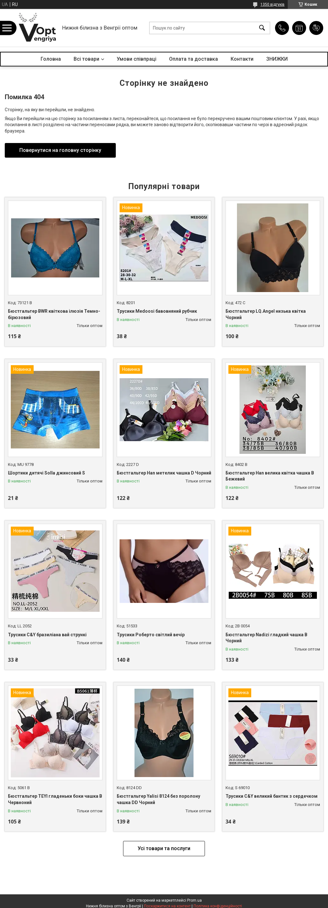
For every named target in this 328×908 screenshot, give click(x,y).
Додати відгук (316, 28)
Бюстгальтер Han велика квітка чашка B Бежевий (270, 476)
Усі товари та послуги (164, 848)
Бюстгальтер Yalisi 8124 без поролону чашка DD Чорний (158, 799)
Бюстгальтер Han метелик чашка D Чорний (164, 472)
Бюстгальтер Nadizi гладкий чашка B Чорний (266, 638)
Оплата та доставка (193, 59)
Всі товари (86, 59)
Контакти (242, 59)
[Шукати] (262, 28)
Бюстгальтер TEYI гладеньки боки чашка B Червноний (55, 799)
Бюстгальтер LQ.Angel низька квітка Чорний (266, 314)
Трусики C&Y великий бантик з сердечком (272, 796)
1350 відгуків (272, 4)
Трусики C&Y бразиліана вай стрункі (47, 634)
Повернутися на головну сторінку (60, 150)
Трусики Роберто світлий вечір (151, 634)
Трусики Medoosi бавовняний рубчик (157, 311)
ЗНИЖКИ (277, 59)
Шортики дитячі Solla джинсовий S (46, 472)
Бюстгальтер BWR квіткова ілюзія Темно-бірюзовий (54, 314)
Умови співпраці (136, 59)
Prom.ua (194, 900)
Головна (51, 59)
